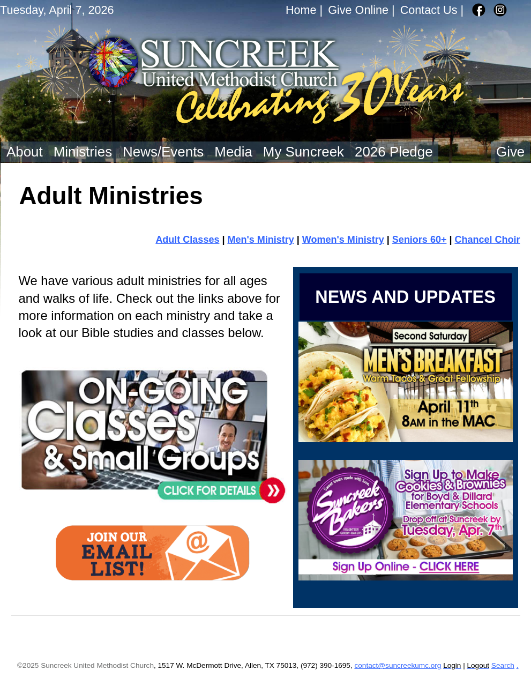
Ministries (83, 151)
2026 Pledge (394, 151)
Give (510, 151)
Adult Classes (187, 239)
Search (502, 665)
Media (233, 151)
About (24, 151)
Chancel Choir (487, 239)
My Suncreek (303, 151)
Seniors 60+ (419, 239)
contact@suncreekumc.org (397, 665)
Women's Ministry (343, 239)
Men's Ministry (260, 239)
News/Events (163, 151)
